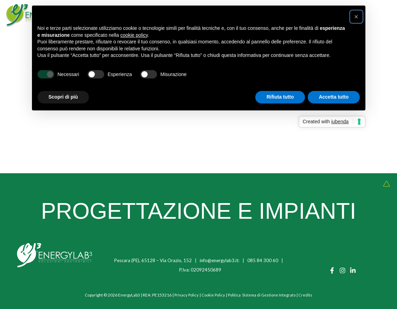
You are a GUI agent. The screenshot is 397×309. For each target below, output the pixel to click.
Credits (308, 295)
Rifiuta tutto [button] (280, 97)
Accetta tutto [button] (334, 97)
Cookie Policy (212, 295)
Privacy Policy (185, 295)
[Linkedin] (353, 270)
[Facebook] (332, 270)
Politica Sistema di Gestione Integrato (263, 295)
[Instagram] (342, 270)
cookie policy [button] (134, 35)
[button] (356, 16)
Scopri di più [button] (63, 97)
